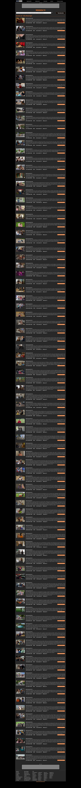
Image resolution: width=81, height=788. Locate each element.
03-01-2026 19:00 (29, 112)
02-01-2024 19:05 (29, 752)
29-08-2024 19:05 (29, 521)
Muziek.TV (39, 780)
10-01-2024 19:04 (29, 702)
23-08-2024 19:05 (29, 555)
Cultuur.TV (34, 774)
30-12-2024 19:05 (29, 465)
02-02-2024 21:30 (29, 678)
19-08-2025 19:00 (29, 251)
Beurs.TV (33, 773)
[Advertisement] (40, 5)
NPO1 (34, 22)
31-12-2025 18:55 (29, 138)
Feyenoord (18, 773)
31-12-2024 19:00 (29, 456)
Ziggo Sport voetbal (27, 778)
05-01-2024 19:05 (29, 727)
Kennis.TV (39, 773)
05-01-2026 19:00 (29, 96)
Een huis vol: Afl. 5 (29, 140)
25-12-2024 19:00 (29, 489)
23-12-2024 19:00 (29, 506)
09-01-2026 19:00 (29, 63)
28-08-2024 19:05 (29, 529)
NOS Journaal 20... (27, 777)
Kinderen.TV (40, 774)
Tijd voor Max (18, 779)
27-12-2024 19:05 (29, 473)
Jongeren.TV (40, 772)
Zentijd (25, 775)
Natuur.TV (45, 772)
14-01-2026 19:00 (29, 39)
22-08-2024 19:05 (29, 563)
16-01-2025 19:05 (29, 358)
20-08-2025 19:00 (29, 242)
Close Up (17, 775)
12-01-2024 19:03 (29, 686)
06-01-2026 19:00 (29, 87)
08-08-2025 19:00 (29, 308)
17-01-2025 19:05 (29, 349)
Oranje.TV (45, 776)
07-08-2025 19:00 (29, 316)
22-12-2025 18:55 (29, 178)
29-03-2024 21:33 (29, 611)
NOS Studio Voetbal (27, 779)
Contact (51, 1)
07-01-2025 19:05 (29, 415)
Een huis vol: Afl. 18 (29, 34)
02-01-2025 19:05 (29, 440)
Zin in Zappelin (18, 778)
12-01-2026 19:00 (29, 55)
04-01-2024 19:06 (29, 734)
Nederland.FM (29, 1)
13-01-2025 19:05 (29, 383)
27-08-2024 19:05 (29, 538)
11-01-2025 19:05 (29, 390)
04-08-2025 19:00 (29, 341)
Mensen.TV (45, 22)
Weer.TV (51, 776)
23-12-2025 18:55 (29, 169)
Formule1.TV (34, 775)
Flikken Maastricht (27, 774)
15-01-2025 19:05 (29, 365)
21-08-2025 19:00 (29, 234)
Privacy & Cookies (60, 1)
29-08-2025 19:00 (29, 186)
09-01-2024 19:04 (29, 711)
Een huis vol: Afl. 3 (29, 157)
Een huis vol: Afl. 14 (29, 67)
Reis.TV (45, 779)
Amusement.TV (34, 772)
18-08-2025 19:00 (29, 259)
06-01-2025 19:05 (29, 424)
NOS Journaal (26, 772)
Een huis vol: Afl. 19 (29, 26)
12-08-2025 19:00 (29, 283)
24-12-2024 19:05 (29, 497)
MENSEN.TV (40, 10)
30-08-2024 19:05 (29, 514)
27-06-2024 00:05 (29, 596)
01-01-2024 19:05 (29, 760)
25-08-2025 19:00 (29, 218)
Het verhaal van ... (27, 780)
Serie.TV (45, 780)
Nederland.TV (37, 1)
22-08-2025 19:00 (29, 227)
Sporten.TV (51, 774)
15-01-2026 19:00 (29, 30)
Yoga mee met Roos (19, 777)
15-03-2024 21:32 (29, 629)
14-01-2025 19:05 (29, 374)
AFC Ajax (17, 772)
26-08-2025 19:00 (29, 210)
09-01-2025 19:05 (29, 399)
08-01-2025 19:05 (29, 407)
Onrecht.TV (45, 775)
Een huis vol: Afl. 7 (29, 124)
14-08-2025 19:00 (29, 275)
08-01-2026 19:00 (29, 71)
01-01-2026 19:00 (29, 128)
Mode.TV (39, 779)
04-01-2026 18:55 (29, 104)
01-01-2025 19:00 (29, 448)
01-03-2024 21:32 (29, 645)
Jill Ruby (17, 780)
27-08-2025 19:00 (29, 202)
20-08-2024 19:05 (29, 579)
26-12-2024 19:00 (29, 481)
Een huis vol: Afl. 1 (29, 173)
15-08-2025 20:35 (29, 267)
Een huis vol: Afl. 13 (29, 75)
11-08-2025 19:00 (29, 291)
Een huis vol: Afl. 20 (29, 18)
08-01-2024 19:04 (29, 719)
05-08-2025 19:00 (29, 333)
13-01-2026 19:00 (29, 47)
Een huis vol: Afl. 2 (29, 165)
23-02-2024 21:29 (29, 653)
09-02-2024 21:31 (29, 670)
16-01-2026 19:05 (29, 22)
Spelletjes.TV (52, 773)
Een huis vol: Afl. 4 (29, 149)
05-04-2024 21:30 (29, 604)
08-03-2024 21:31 (29, 637)
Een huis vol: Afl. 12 (29, 83)
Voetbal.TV (51, 775)
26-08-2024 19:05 (29, 547)
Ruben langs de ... (27, 773)
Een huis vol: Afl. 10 (29, 100)
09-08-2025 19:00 (29, 300)
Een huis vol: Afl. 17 (29, 42)
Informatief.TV (39, 22)
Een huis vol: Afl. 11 (29, 91)
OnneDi (17, 774)
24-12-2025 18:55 (29, 161)
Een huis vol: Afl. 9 (29, 108)
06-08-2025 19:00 (29, 324)
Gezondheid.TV (34, 779)
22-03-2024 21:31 (29, 620)
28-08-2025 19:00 (29, 194)
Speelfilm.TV (52, 772)
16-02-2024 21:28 (29, 661)
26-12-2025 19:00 (29, 145)
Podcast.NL (45, 1)
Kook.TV (39, 775)
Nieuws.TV (45, 774)
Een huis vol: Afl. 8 (29, 116)
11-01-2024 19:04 (29, 693)
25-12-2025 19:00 (29, 153)
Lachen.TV (39, 776)
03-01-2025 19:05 (29, 432)
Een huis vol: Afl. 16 (29, 51)
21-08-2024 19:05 (29, 570)
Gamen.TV (34, 776)
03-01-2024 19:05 (29, 743)
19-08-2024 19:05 (29, 588)
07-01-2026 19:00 (29, 80)
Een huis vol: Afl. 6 (29, 132)
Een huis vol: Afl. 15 (29, 59)
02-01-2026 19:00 (29, 120)
